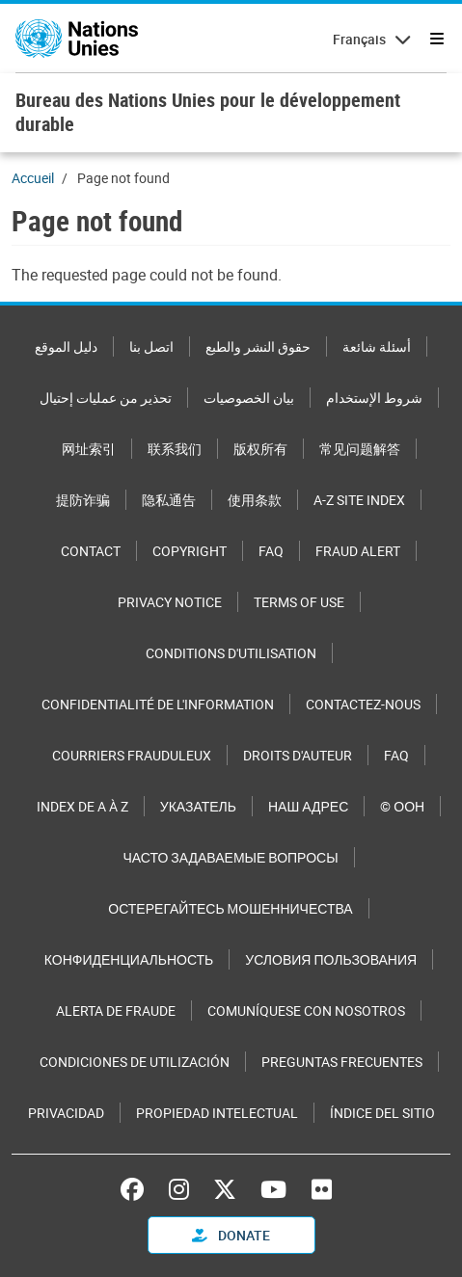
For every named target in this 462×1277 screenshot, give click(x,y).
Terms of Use (299, 602)
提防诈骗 (83, 500)
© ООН (402, 806)
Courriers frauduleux (131, 755)
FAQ (271, 551)
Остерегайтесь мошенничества (230, 908)
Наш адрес (308, 806)
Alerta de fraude (116, 1010)
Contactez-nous (363, 704)
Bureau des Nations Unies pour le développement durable (207, 112)
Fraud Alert (357, 551)
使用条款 (255, 500)
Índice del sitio (382, 1113)
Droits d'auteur (297, 755)
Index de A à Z (82, 806)
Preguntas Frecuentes (341, 1061)
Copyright (189, 551)
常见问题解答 (359, 448)
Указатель (198, 806)
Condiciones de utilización (135, 1061)
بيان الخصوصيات (249, 397)
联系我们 (175, 448)
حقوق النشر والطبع (258, 346)
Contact (91, 551)
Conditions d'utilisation (231, 653)
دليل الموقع (66, 346)
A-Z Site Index (359, 500)
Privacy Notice (170, 602)
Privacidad (66, 1113)
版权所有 (260, 448)
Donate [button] (231, 1235)
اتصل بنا (151, 346)
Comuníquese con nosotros (306, 1010)
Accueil (33, 178)
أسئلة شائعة (376, 346)
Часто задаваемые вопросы (230, 857)
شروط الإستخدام (374, 397)
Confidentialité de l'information (157, 704)
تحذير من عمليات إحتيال (106, 397)
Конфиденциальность (128, 959)
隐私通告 (169, 500)
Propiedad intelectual (217, 1113)
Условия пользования (331, 959)
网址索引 (89, 448)
